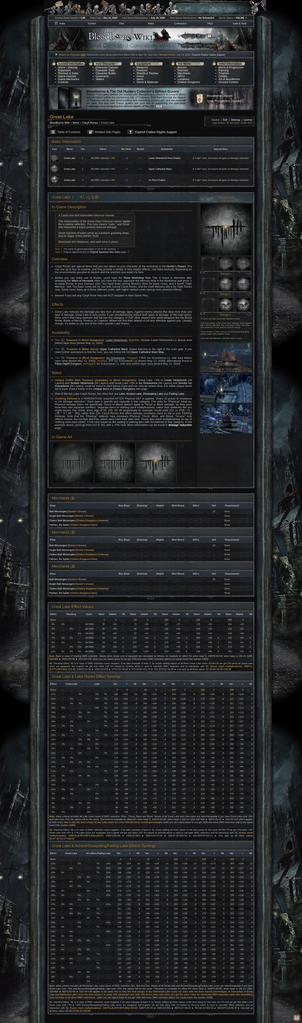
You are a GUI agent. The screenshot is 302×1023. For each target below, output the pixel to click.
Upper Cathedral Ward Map (147, 352)
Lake (122, 393)
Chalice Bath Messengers (62, 520)
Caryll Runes (90, 122)
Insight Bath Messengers (62, 516)
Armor (140, 76)
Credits (223, 76)
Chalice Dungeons (189, 82)
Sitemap (73, 67)
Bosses (182, 67)
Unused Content (228, 82)
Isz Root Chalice (156, 180)
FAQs (210, 23)
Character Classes (107, 67)
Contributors (180, 23)
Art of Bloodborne (229, 79)
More (159, 106)
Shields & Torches (147, 73)
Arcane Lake (134, 393)
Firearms (142, 70)
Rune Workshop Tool (137, 277)
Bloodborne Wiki (60, 122)
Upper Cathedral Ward (160, 169)
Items (140, 79)
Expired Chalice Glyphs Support (208, 54)
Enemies (183, 70)
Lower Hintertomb (175, 380)
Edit (225, 119)
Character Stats (105, 70)
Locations (183, 79)
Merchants (184, 73)
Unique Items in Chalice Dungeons (114, 388)
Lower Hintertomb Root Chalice (164, 158)
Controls (63, 82)
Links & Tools (239, 23)
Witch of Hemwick (82, 280)
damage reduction (180, 425)
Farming (224, 70)
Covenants (102, 76)
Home (61, 67)
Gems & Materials (147, 82)
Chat (121, 23)
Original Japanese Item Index (105, 252)
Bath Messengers (58, 511)
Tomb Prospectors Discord (224, 101)
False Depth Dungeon (68, 363)
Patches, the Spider (59, 525)
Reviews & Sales (68, 73)
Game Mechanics (68, 79)
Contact (92, 23)
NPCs (181, 76)
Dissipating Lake (153, 393)
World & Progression (231, 67)
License (248, 119)
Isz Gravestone (148, 383)
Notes (151, 23)
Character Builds (106, 73)
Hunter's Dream (176, 266)
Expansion (64, 70)
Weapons (142, 67)
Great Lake (69, 158)
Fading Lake (176, 393)
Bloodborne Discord (219, 95)
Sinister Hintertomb (82, 383)
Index (62, 23)
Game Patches (67, 76)
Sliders (100, 79)
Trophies (224, 73)
